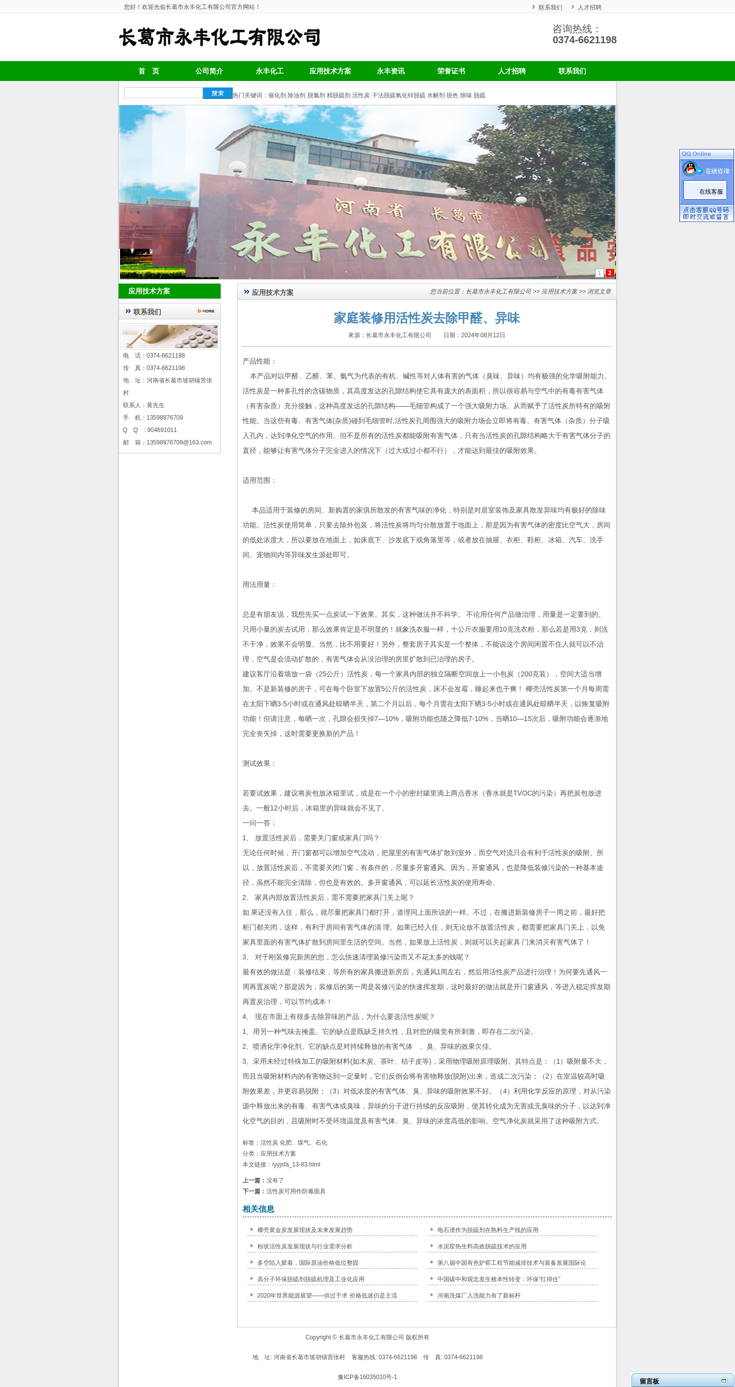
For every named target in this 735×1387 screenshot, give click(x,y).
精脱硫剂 (339, 95)
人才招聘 (590, 7)
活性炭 (361, 95)
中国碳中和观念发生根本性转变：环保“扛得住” (498, 1279)
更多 (208, 311)
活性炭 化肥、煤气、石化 (293, 1142)
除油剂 (297, 95)
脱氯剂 (316, 95)
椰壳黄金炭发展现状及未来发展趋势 (305, 1230)
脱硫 (480, 95)
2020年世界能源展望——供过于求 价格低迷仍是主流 (327, 1295)
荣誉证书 (451, 71)
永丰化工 (270, 71)
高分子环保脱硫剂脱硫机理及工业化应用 (311, 1279)
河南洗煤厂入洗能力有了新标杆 (479, 1295)
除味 (466, 95)
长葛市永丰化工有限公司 (498, 291)
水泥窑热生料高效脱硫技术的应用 (482, 1246)
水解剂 (436, 95)
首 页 (148, 71)
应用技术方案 (330, 71)
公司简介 (209, 71)
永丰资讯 (391, 71)
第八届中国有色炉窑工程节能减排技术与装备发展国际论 (511, 1262)
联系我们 (550, 7)
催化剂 (277, 95)
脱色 (452, 95)
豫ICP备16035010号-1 (367, 1377)
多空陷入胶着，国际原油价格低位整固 (308, 1262)
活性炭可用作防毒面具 (296, 1191)
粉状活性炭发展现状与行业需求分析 (305, 1246)
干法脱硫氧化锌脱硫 (399, 95)
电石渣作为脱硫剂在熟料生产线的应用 (488, 1230)
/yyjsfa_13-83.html (296, 1164)
